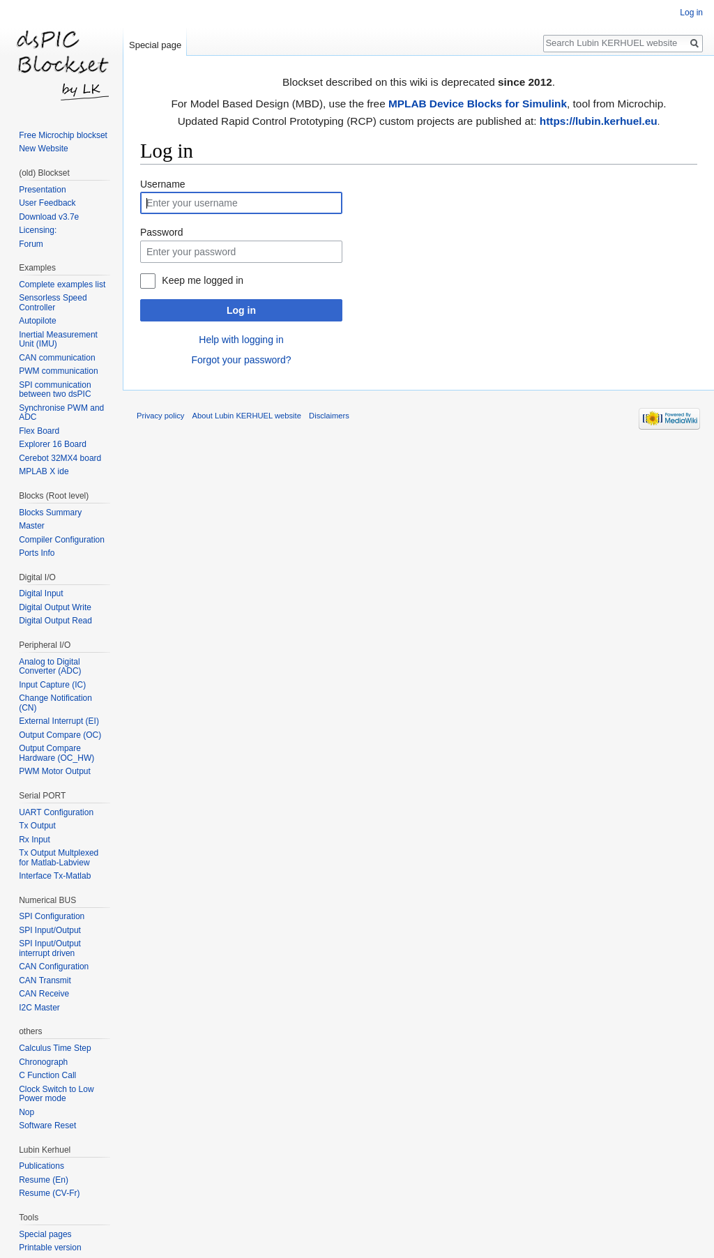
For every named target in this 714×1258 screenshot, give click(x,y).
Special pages (45, 1234)
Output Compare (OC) (60, 735)
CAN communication (57, 358)
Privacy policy (160, 415)
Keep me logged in (202, 280)
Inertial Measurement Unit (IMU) (58, 339)
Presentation (42, 190)
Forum (31, 244)
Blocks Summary (50, 512)
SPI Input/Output (50, 930)
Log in (241, 310)
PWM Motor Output (55, 771)
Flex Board (39, 431)
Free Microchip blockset (63, 135)
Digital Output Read (55, 621)
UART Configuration (56, 812)
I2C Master (39, 1008)
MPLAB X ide (43, 471)
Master (32, 526)
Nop (26, 1112)
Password (161, 232)
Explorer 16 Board (52, 444)
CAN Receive (44, 994)
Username (162, 184)
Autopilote (37, 321)
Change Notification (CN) (55, 703)
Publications (41, 1166)
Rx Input (34, 839)
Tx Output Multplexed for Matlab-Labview (58, 857)
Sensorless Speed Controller (52, 302)
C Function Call (47, 1075)
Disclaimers (329, 415)
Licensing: (37, 230)
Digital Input (41, 593)
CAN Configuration (54, 966)
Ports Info (36, 553)
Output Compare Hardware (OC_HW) (56, 753)
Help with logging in (241, 339)
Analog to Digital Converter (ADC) (50, 666)
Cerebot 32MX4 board (60, 458)
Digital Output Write (55, 607)
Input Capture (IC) (52, 685)
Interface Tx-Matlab (55, 876)
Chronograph (43, 1062)
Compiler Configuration (62, 540)
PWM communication (58, 371)
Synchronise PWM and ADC (61, 413)
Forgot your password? (241, 359)
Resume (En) (43, 1180)
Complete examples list (62, 284)
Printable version (50, 1247)
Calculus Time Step (55, 1048)
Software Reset (47, 1125)
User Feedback (47, 203)
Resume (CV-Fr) (49, 1193)
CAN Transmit (45, 980)
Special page (155, 45)
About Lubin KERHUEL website (246, 415)
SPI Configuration (51, 916)
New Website (43, 148)
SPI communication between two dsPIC (55, 390)
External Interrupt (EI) (59, 721)
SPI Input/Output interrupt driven (50, 948)
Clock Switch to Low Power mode (56, 1094)
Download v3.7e (49, 217)
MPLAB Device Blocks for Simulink (477, 103)
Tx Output (37, 826)
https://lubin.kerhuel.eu (599, 121)
